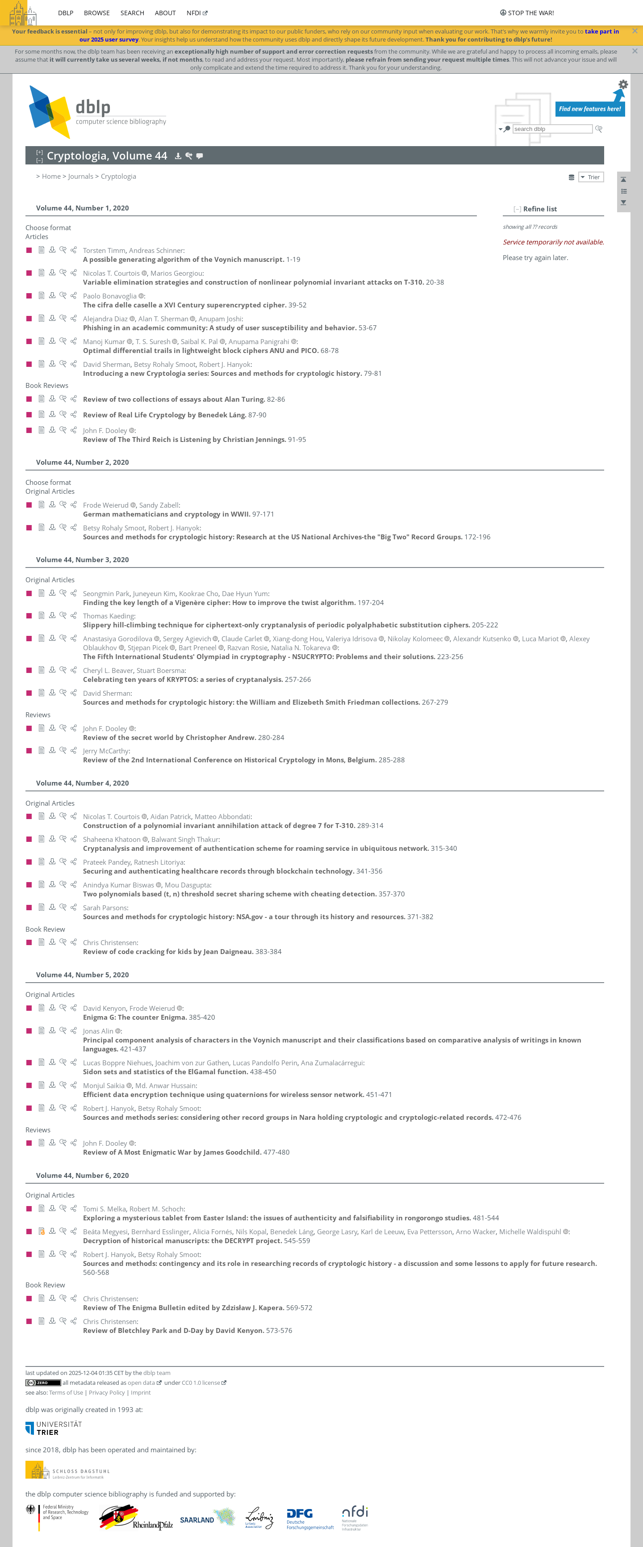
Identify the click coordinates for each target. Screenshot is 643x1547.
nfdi (194, 12)
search (132, 12)
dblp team (157, 1373)
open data (141, 1383)
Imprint (141, 1392)
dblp (65, 12)
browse (97, 12)
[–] (518, 208)
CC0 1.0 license (201, 1383)
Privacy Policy (107, 1392)
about (165, 12)
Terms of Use (66, 1392)
